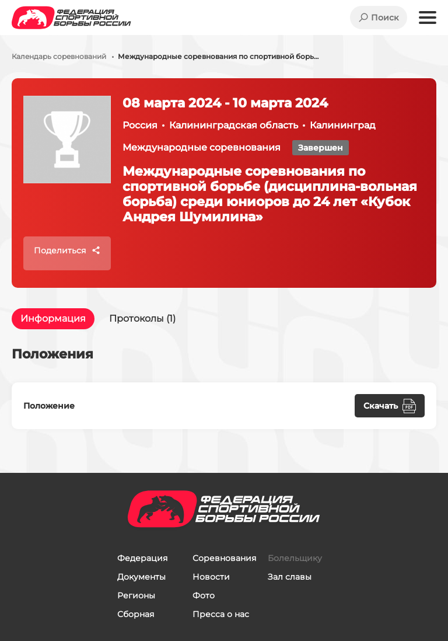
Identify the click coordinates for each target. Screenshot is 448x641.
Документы (141, 577)
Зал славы (290, 577)
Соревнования (224, 558)
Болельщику (295, 558)
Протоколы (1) (142, 318)
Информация (53, 318)
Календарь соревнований (59, 57)
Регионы (136, 595)
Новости (211, 577)
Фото (203, 595)
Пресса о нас (220, 614)
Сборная (135, 614)
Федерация (142, 558)
